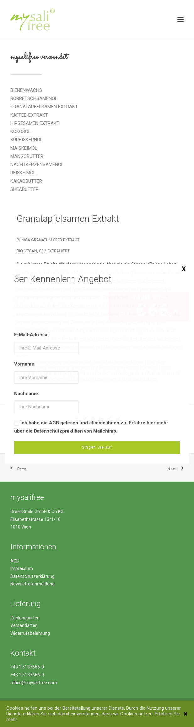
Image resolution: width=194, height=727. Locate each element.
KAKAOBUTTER (26, 181)
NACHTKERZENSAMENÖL (37, 164)
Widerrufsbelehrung (30, 633)
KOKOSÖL (20, 131)
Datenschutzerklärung (32, 576)
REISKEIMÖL (23, 173)
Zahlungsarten (25, 617)
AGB (14, 560)
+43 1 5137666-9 (27, 674)
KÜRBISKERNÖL (26, 140)
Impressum (21, 568)
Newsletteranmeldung (32, 583)
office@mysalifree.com (33, 682)
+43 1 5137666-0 (27, 666)
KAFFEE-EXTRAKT (29, 115)
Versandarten (24, 625)
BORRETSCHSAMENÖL (33, 98)
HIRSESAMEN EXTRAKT (34, 123)
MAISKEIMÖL (23, 148)
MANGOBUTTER (26, 156)
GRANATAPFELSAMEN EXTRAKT (44, 106)
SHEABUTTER (24, 189)
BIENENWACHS (26, 90)
